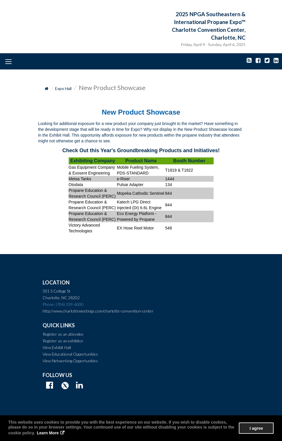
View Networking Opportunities (70, 360)
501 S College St (56, 291)
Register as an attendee (63, 334)
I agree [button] (256, 428)
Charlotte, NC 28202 (61, 297)
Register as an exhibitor (63, 340)
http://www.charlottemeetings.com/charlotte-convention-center (98, 310)
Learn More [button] (48, 433)
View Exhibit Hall (57, 347)
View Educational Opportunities (70, 354)
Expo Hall (63, 88)
